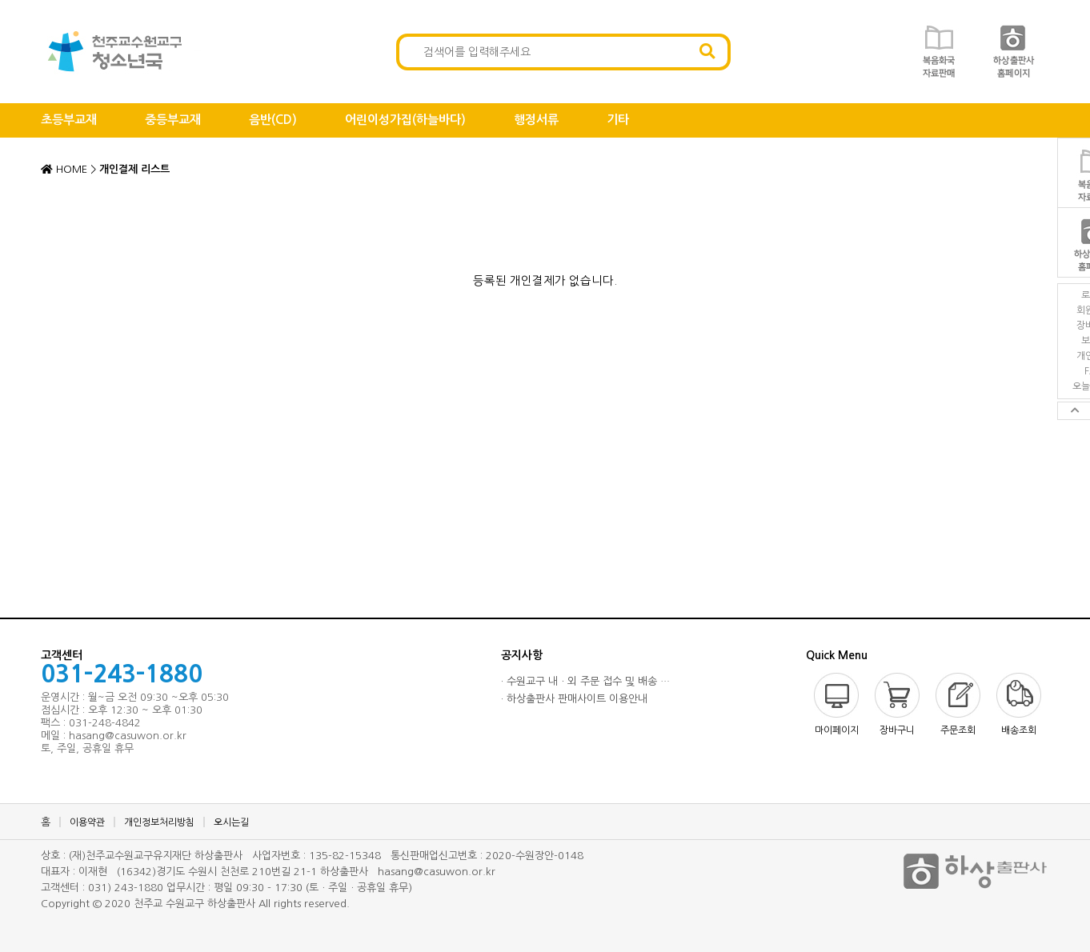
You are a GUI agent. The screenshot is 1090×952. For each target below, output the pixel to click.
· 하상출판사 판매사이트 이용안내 (574, 699)
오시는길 (231, 822)
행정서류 (536, 120)
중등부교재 (173, 120)
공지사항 (522, 655)
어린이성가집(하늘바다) (405, 120)
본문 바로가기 (0, 0)
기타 (618, 120)
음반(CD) (273, 120)
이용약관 (87, 822)
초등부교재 (69, 120)
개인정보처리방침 (159, 822)
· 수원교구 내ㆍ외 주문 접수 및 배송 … (585, 681)
